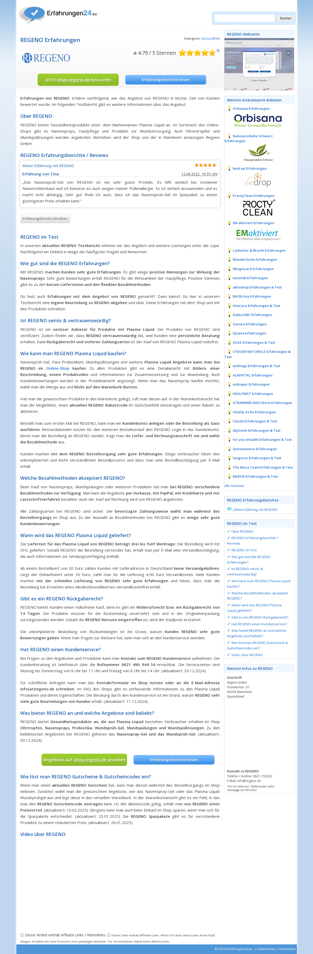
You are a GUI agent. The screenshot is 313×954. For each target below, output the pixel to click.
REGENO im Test (244, 550)
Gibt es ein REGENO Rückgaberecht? (259, 617)
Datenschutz (266, 949)
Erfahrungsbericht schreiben (45, 218)
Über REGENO (242, 531)
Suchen (285, 18)
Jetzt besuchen (78, 80)
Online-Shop (57, 368)
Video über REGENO (247, 655)
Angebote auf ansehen (84, 760)
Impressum (287, 949)
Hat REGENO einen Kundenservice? (259, 624)
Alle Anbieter (234, 485)
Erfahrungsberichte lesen (166, 79)
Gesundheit (210, 38)
